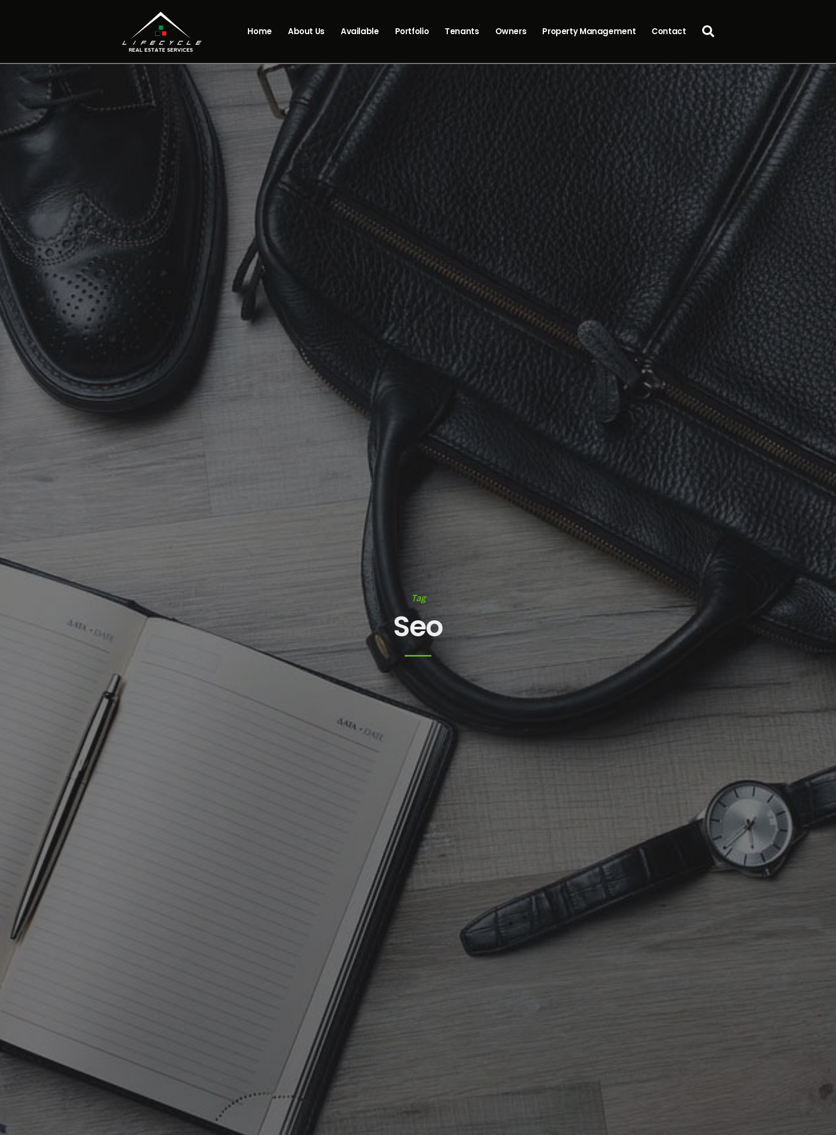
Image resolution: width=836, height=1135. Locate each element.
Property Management (589, 31)
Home (259, 31)
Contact (669, 31)
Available (360, 31)
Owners (511, 31)
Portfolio (412, 31)
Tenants (462, 31)
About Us (306, 31)
